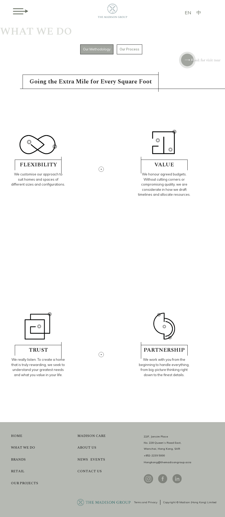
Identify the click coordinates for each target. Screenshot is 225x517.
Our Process (129, 49)
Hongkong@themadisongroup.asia (167, 462)
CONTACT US (89, 471)
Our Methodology (97, 49)
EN (188, 13)
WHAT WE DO (23, 447)
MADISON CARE (91, 436)
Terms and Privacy (146, 502)
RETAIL (17, 471)
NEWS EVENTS (91, 459)
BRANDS (18, 459)
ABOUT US (86, 447)
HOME (16, 436)
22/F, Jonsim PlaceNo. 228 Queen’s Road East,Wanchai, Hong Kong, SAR (162, 443)
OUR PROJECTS (24, 483)
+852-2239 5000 (154, 455)
